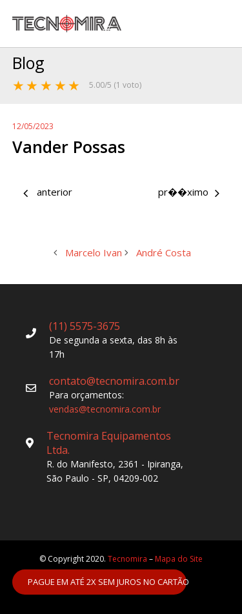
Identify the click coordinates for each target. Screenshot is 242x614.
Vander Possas (68, 147)
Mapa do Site (179, 558)
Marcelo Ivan (63, 193)
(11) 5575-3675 (84, 326)
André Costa (180, 193)
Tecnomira (127, 558)
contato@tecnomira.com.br (114, 381)
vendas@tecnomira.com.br (105, 409)
